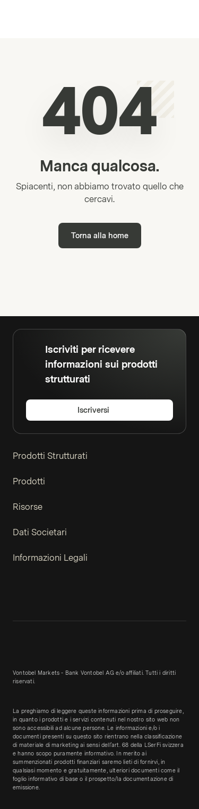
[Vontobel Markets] (42, 19)
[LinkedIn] (19, 597)
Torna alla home (99, 235)
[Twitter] (36, 597)
